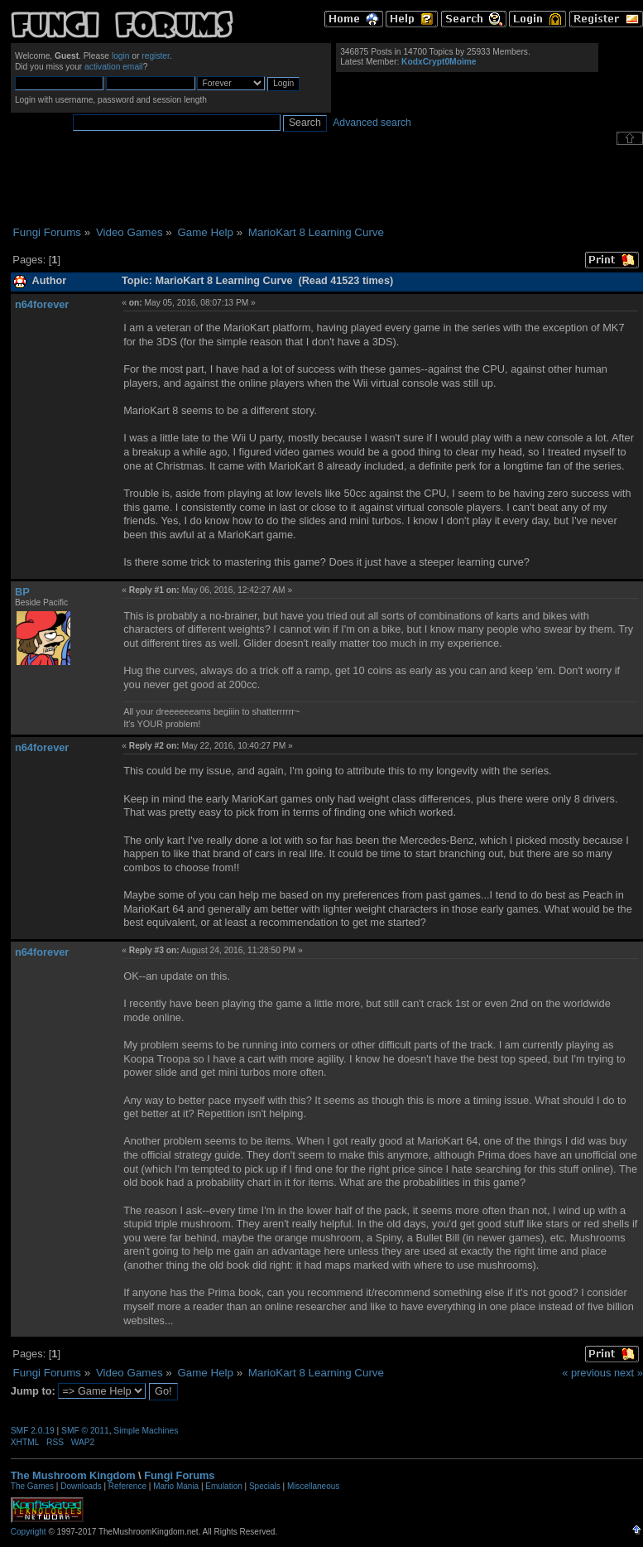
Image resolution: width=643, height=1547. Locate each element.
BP (22, 592)
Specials (265, 1486)
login (121, 55)
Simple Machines (145, 1430)
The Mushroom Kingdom (73, 1475)
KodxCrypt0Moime (438, 61)
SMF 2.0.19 (33, 1430)
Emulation (223, 1486)
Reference (127, 1486)
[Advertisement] (327, 185)
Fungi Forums (179, 1475)
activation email (113, 66)
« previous (586, 1372)
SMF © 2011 (85, 1430)
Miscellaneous (313, 1486)
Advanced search (372, 122)
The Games (32, 1486)
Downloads (80, 1486)
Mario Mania (176, 1486)
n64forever (42, 304)
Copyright (28, 1531)
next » (628, 1372)
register (156, 55)
